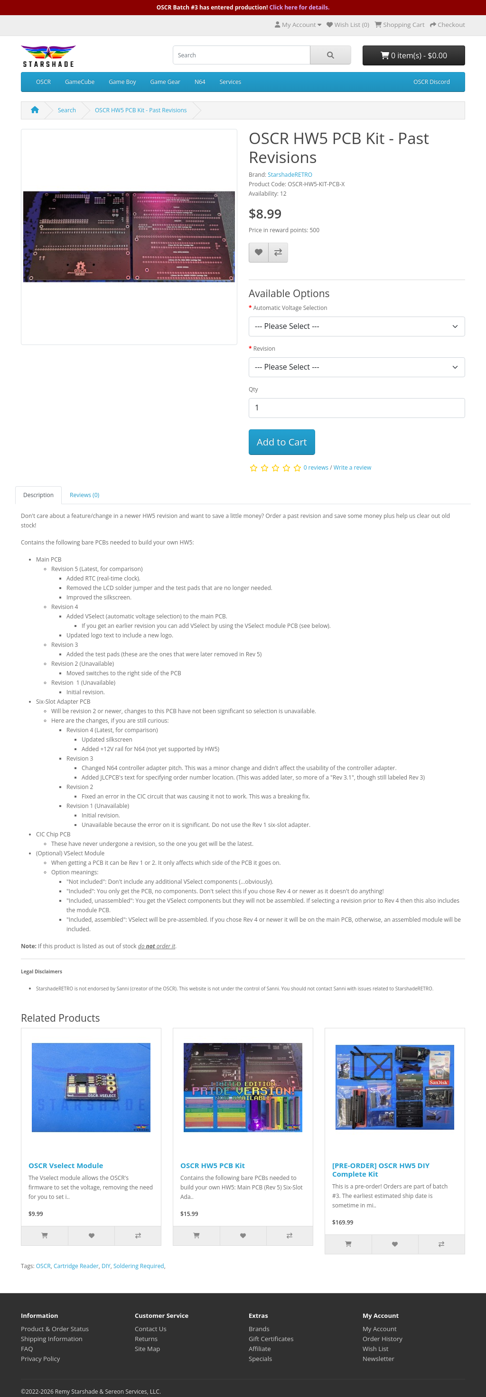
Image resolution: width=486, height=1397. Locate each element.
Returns (146, 1338)
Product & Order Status (55, 1328)
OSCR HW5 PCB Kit (212, 1165)
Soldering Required (138, 1266)
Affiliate (260, 1348)
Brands (259, 1328)
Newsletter (378, 1358)
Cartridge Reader (76, 1266)
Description (38, 495)
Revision (264, 349)
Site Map (147, 1348)
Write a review (353, 467)
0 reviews (316, 467)
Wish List (376, 1348)
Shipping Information (52, 1338)
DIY (106, 1266)
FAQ (27, 1348)
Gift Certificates (271, 1338)
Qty (253, 389)
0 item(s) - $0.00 (414, 55)
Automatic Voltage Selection (290, 308)
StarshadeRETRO (290, 175)
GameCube (79, 82)
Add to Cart (282, 441)
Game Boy (122, 82)
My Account (380, 1328)
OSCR (43, 82)
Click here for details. (300, 7)
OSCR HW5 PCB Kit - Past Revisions (141, 110)
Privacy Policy (40, 1358)
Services (230, 82)
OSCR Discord (431, 82)
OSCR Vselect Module (65, 1165)
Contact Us (151, 1328)
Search (67, 110)
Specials (260, 1358)
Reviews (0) (84, 495)
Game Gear (165, 82)
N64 (200, 82)
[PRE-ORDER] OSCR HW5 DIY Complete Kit (381, 1170)
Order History (382, 1338)
